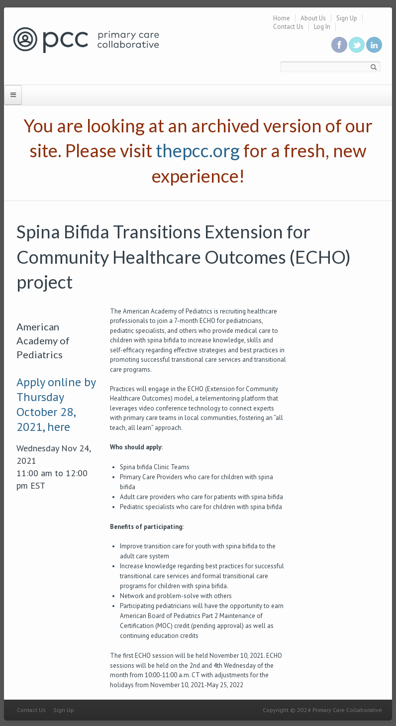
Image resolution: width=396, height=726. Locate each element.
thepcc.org (198, 150)
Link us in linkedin (374, 45)
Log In (322, 26)
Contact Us (288, 26)
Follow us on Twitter (357, 45)
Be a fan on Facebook (339, 45)
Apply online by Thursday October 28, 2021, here (56, 404)
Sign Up (346, 18)
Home (281, 18)
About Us (313, 18)
